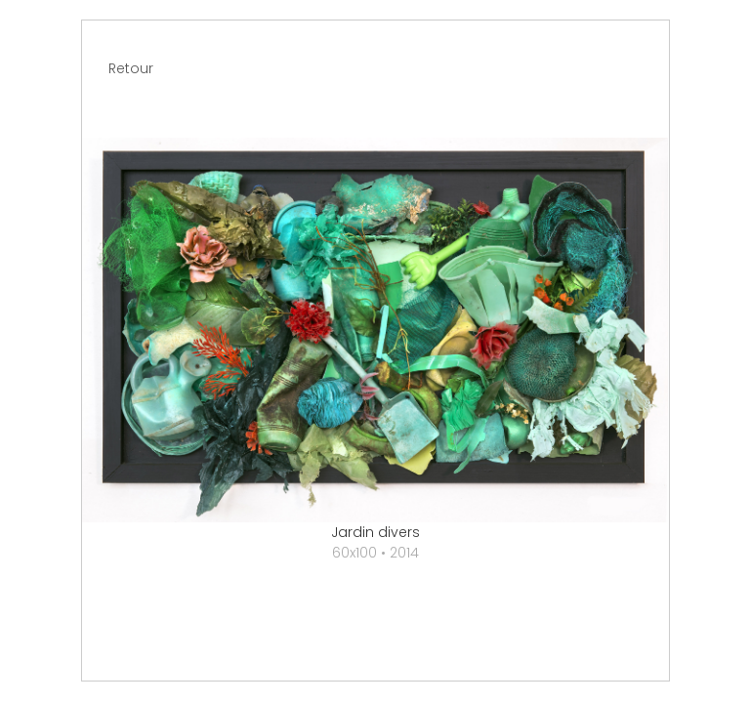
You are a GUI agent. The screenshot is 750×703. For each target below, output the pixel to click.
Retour (130, 68)
